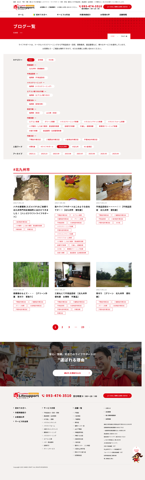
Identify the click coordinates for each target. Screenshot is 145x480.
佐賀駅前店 (78, 455)
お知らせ (108, 408)
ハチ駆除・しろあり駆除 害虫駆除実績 (44, 126)
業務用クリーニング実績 (108, 126)
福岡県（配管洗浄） (36, 104)
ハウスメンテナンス (50, 422)
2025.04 (115, 153)
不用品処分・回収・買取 (51, 413)
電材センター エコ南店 (82, 445)
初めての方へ (20, 408)
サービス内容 (49, 408)
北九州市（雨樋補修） (37, 68)
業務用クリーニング (50, 432)
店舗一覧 (78, 408)
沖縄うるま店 (79, 436)
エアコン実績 (34, 121)
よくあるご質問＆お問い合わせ (117, 7)
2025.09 (56, 153)
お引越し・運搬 (48, 419)
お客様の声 (19, 417)
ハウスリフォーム (49, 426)
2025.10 (44, 153)
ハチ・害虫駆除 (48, 442)
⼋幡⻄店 (77, 419)
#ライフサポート (47, 146)
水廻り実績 (33, 131)
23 (82, 327)
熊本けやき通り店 (80, 452)
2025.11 (32, 153)
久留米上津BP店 (80, 449)
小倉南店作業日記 (72, 139)
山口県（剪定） (52, 113)
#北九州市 (63, 146)
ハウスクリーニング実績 (69, 121)
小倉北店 (77, 442)
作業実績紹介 (20, 412)
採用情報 (108, 419)
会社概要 (108, 412)
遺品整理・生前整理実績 (52, 131)
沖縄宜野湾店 (79, 432)
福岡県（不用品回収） (37, 77)
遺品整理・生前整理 (50, 416)
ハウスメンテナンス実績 (93, 121)
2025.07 (80, 153)
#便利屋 (32, 146)
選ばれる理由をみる (72, 373)
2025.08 (68, 153)
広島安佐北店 (79, 439)
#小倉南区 (88, 146)
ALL (30, 60)
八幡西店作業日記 (53, 139)
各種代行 (46, 445)
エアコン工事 (48, 439)
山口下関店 (78, 429)
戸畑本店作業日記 (90, 139)
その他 (51, 60)
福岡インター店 (79, 426)
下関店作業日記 (35, 139)
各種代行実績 (70, 126)
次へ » (90, 327)
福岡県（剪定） (35, 113)
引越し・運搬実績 (86, 126)
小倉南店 (77, 416)
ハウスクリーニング (50, 436)
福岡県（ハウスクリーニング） (40, 86)
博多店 (77, 422)
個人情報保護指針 (111, 415)
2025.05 (104, 153)
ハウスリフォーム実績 (116, 121)
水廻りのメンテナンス (51, 429)
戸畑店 (77, 413)
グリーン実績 (50, 121)
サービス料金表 (21, 421)
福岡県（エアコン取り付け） (40, 95)
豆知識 (40, 60)
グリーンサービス (49, 449)
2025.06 (92, 153)
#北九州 (75, 146)
